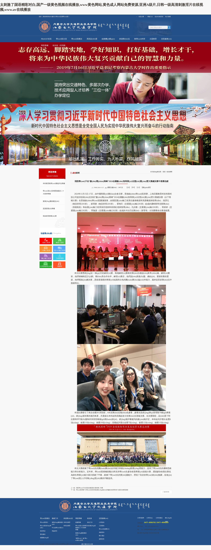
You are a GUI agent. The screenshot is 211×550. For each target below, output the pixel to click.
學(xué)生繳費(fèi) (104, 529)
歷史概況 (42, 534)
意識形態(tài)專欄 (49, 208)
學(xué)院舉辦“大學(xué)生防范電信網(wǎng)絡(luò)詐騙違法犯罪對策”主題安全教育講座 (99, 490)
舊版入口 (150, 16)
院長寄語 (42, 531)
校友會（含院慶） (60, 45)
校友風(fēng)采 (91, 525)
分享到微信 (159, 518)
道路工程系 (46, 242)
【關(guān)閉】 (146, 187)
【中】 (133, 187)
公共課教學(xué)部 (46, 266)
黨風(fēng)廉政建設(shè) (51, 201)
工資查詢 (101, 525)
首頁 (164, 172)
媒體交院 (101, 539)
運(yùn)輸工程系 (59, 250)
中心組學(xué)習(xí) (57, 527)
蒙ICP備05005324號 (87, 544)
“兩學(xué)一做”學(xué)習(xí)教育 (81, 539)
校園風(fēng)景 (44, 537)
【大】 (128, 187)
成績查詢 (101, 532)
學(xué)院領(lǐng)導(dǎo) (45, 526)
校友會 (89, 518)
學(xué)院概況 (76, 39)
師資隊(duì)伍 (124, 39)
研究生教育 (67, 525)
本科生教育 (67, 522)
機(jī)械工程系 (46, 258)
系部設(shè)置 (92, 39)
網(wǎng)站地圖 (168, 518)
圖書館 (59, 266)
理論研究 (54, 531)
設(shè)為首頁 (159, 16)
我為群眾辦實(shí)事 (50, 216)
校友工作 (90, 522)
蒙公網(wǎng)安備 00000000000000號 (148, 533)
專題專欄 (44, 45)
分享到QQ (149, 518)
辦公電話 (101, 535)
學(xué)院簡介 (44, 522)
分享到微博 (140, 518)
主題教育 (153, 39)
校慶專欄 (78, 522)
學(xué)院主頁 (61, 39)
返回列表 (166, 492)
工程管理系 (60, 258)
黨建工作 (55, 518)
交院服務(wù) (166, 39)
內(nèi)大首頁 (46, 39)
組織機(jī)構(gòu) (108, 39)
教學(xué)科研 (139, 39)
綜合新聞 (169, 172)
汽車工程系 (46, 250)
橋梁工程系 (60, 242)
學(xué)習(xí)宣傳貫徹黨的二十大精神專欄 (53, 192)
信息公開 (141, 16)
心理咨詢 (101, 522)
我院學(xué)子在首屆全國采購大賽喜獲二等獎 (87, 488)
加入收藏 (168, 16)
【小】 (138, 187)
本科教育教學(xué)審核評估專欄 (54, 183)
